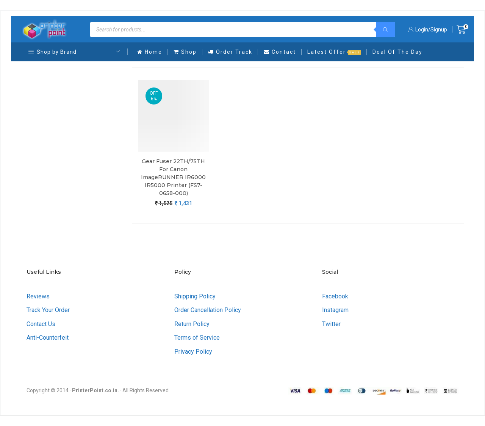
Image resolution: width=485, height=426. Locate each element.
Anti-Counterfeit (48, 337)
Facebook (335, 296)
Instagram (335, 310)
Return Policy (192, 324)
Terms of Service (197, 337)
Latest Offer (334, 52)
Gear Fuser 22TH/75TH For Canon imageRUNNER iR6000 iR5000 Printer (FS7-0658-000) (173, 177)
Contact (280, 52)
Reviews (38, 296)
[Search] (385, 29)
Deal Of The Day (397, 52)
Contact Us (41, 324)
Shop (185, 52)
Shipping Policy (195, 296)
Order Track (230, 52)
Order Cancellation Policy (207, 310)
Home (149, 52)
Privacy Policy (193, 351)
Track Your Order (48, 310)
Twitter (331, 324)
